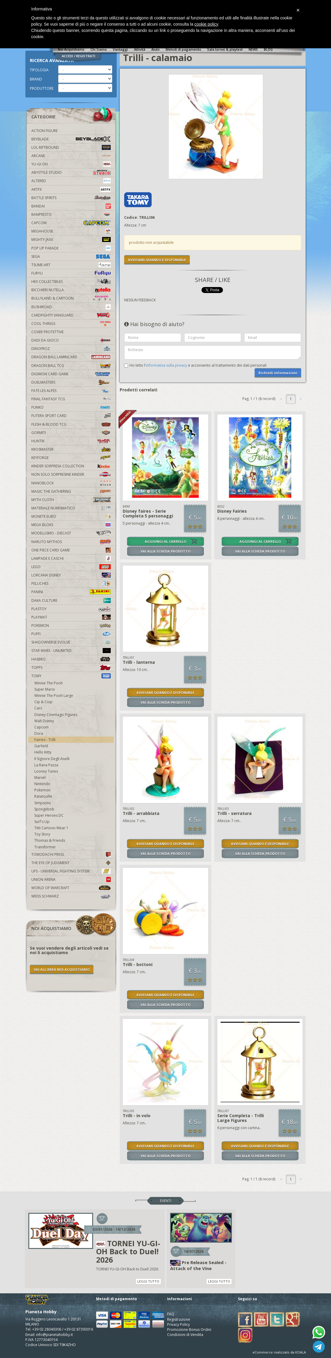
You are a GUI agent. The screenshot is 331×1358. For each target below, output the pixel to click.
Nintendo (42, 783)
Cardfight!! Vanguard (71, 315)
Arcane (71, 155)
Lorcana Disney (71, 575)
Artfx (71, 189)
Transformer (45, 846)
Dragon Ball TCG (71, 365)
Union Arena (71, 879)
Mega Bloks (71, 524)
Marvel (40, 777)
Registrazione (178, 1319)
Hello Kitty (42, 752)
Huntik (71, 441)
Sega (71, 256)
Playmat (71, 617)
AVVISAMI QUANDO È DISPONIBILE (157, 260)
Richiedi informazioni (277, 372)
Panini (71, 591)
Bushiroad (71, 306)
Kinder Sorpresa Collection (71, 466)
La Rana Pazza (46, 765)
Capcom (71, 222)
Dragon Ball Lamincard (71, 356)
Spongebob (44, 809)
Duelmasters (71, 382)
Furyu (71, 273)
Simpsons (42, 802)
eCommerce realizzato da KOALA (279, 1352)
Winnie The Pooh (48, 683)
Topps (71, 667)
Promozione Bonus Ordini (189, 1329)
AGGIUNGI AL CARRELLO (165, 541)
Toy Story (42, 834)
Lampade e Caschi (71, 558)
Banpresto (71, 214)
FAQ (170, 1314)
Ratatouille (43, 796)
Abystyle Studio (71, 172)
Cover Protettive (47, 331)
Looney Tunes (46, 771)
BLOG (268, 49)
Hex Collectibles (71, 281)
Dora (38, 733)
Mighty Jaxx (71, 239)
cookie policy (206, 24)
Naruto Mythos (71, 541)
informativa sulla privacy (166, 365)
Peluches (71, 583)
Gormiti (71, 432)
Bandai (71, 206)
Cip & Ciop (43, 701)
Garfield (41, 745)
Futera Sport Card (71, 415)
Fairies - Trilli (45, 739)
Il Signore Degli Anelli (52, 758)
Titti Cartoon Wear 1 (51, 827)
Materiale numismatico (71, 508)
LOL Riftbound (71, 147)
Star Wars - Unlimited (71, 650)
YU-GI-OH (71, 164)
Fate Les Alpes (71, 390)
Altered (71, 180)
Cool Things (71, 323)
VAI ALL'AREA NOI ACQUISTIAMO (62, 969)
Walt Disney (44, 720)
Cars (38, 708)
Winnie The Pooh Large (53, 695)
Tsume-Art (71, 264)
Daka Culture (71, 600)
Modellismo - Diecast (71, 533)
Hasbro (71, 659)
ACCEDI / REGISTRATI (78, 56)
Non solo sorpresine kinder (71, 474)
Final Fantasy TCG (71, 398)
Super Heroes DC (49, 815)
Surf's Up (42, 821)
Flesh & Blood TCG (71, 424)
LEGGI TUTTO (148, 1281)
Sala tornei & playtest (225, 49)
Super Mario (44, 689)
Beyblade (71, 139)
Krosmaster (71, 449)
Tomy (71, 675)
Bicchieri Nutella (71, 289)
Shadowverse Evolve (71, 642)
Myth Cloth (71, 499)
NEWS (253, 49)
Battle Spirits (71, 197)
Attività (139, 49)
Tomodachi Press (71, 854)
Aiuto (155, 49)
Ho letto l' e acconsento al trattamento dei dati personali (198, 365)
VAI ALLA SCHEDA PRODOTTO (165, 551)
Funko (71, 407)
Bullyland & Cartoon (71, 298)
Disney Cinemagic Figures (55, 714)
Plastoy (71, 608)
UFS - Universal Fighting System (71, 871)
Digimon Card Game (71, 373)
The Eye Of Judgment (71, 862)
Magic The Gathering (71, 491)
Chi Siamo (98, 49)
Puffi (71, 633)
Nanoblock (71, 483)
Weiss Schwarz (71, 896)
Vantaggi (120, 49)
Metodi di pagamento (183, 49)
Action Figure (44, 130)
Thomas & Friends (49, 840)
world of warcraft (71, 887)
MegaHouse (71, 231)
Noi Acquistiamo (71, 49)
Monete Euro (71, 516)
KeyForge (71, 457)
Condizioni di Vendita (185, 1334)
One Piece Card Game (71, 550)
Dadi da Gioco (71, 340)
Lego (71, 566)
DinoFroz (71, 348)
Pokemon (71, 625)
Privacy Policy (178, 1324)
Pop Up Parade (71, 248)
